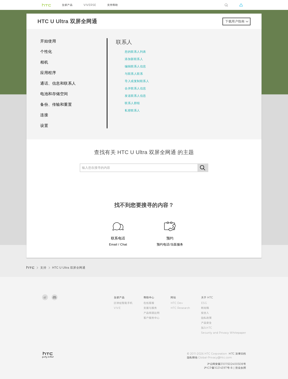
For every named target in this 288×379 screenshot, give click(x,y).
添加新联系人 (134, 59)
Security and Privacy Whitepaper (223, 332)
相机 (44, 62)
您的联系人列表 (135, 51)
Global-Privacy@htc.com (215, 357)
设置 (44, 125)
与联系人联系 (134, 73)
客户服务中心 (152, 318)
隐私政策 (206, 318)
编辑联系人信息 (135, 66)
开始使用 (48, 41)
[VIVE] (241, 5)
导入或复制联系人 (137, 81)
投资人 (205, 313)
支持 (43, 267)
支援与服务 (150, 308)
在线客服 (149, 303)
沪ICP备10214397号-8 (218, 367)
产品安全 (206, 322)
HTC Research (180, 308)
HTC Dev (177, 303)
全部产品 (67, 5)
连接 (44, 115)
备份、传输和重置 (56, 104)
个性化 (46, 51)
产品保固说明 (152, 313)
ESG (204, 303)
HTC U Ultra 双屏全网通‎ (68, 267)
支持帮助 (112, 5)
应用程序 (48, 73)
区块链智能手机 (123, 303)
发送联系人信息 (135, 95)
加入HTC (206, 327)
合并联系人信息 (135, 88)
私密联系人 (132, 110)
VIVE (117, 308)
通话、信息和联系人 (58, 83)
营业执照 (240, 367)
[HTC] (46, 5)
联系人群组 (132, 103)
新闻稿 (205, 308)
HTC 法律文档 (237, 353)
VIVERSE (90, 5)
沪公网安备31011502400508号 (226, 364)
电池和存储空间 (54, 94)
